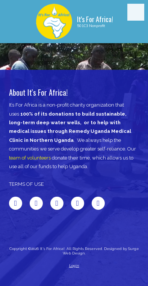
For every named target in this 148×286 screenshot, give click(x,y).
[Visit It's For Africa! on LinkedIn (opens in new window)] (56, 203)
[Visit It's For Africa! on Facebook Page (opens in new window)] (15, 203)
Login (74, 265)
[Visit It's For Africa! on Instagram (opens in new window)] (98, 203)
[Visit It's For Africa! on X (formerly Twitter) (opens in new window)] (36, 203)
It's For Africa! (95, 19)
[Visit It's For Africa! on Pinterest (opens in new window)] (77, 203)
